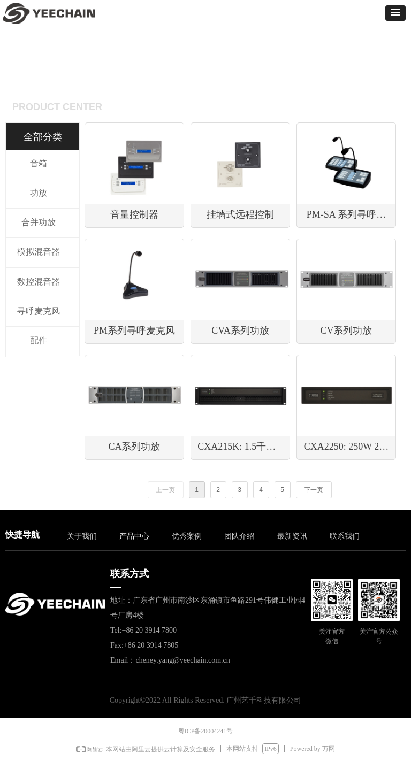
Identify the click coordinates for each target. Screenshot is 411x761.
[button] (395, 13)
